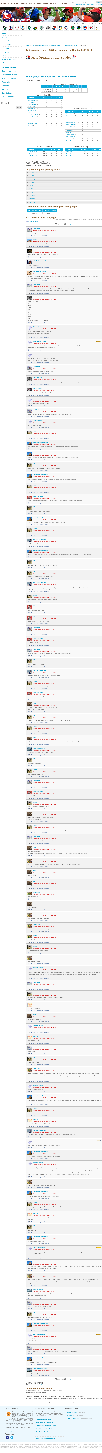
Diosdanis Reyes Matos (39, 399)
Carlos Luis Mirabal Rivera (40, 748)
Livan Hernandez (37, 420)
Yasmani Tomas (32, 110)
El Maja (35, 431)
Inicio (28, 45)
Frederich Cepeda (70, 118)
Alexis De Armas (37, 297)
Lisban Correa (31, 106)
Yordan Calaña (69, 126)
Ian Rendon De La (32, 119)
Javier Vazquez (70, 143)
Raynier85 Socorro (38, 967)
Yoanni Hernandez (70, 136)
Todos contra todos (71, 45)
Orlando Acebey (70, 113)
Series (33, 45)
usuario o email (74, 2)
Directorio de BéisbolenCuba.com (45, 1438)
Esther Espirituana (38, 496)
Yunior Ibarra (69, 128)
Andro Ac (35, 1003)
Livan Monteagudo (70, 122)
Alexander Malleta (32, 108)
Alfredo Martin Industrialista (40, 442)
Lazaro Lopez (36, 859)
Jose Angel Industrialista (39, 539)
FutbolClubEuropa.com (79, 1418)
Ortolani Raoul (37, 250)
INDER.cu (75, 1415)
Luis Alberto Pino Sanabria (40, 261)
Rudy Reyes (31, 112)
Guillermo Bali (37, 326)
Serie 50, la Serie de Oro (42, 1431)
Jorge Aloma (31, 102)
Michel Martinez (32, 121)
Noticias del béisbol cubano (43, 1419)
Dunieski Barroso (70, 124)
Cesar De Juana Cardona (39, 271)
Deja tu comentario (34, 221)
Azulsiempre (36, 239)
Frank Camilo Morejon (33, 114)
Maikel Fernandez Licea (39, 341)
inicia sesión (61, 1402)
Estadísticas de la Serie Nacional (45, 1428)
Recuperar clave (90, 4)
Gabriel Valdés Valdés (39, 1141)
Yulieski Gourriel (32, 104)
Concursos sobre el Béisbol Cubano (46, 1425)
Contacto (20, 1431)
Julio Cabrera (69, 138)
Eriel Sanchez (69, 120)
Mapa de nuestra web (42, 1435)
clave (84, 2)
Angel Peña (69, 132)
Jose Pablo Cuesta (32, 123)
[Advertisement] (33, 37)
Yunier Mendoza (70, 115)
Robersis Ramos (70, 134)
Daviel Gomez (69, 130)
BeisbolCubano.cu (76, 1412)
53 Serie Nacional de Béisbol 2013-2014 (50, 45)
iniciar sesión (33, 1384)
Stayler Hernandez (32, 100)
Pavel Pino (30, 125)
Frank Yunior (36, 228)
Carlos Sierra (69, 140)
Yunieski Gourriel (32, 117)
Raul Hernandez (37, 388)
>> (72, 224)
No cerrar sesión (80, 4)
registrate (39, 1384)
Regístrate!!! (98, 4)
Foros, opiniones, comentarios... (45, 1422)
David (34, 703)
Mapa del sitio (13, 1431)
